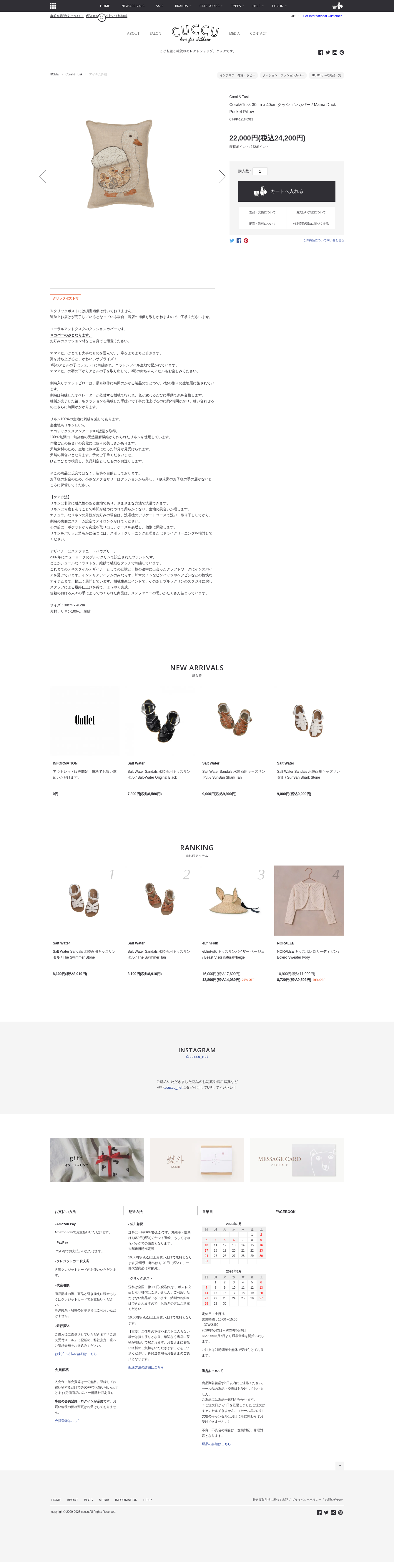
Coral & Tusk (74, 74)
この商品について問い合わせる (323, 240)
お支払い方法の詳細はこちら (76, 1354)
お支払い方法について (311, 212)
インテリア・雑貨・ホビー (237, 75)
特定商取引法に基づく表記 (311, 223)
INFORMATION (126, 1500)
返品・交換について (262, 212)
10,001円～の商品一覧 (326, 75)
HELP (147, 1500)
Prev (45, 176)
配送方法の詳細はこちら (146, 1367)
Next (218, 176)
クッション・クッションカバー (283, 75)
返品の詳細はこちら (216, 1444)
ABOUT (133, 33)
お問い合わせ (334, 1499)
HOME (54, 74)
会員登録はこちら (68, 1420)
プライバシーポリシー (306, 1499)
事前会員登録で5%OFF (67, 16)
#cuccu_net (173, 1088)
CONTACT (258, 33)
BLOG (88, 1500)
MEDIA (234, 33)
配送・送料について (262, 223)
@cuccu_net (197, 1056)
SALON (155, 33)
